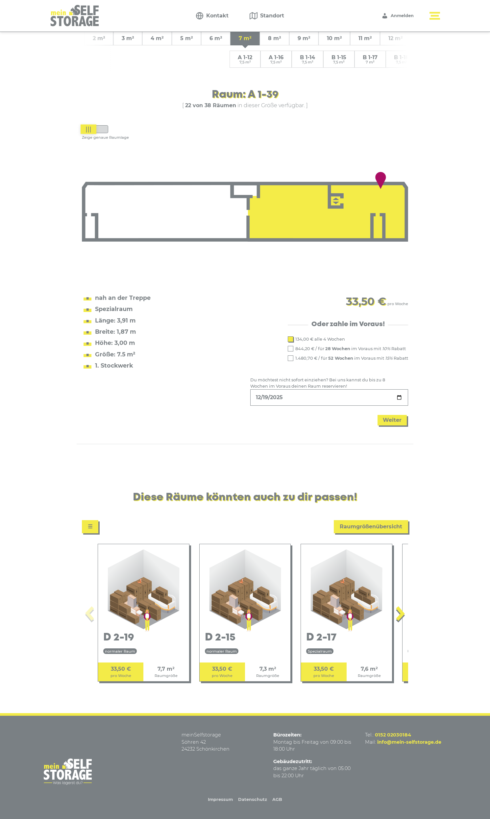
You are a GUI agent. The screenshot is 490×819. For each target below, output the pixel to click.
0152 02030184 (393, 735)
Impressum (220, 799)
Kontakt (217, 15)
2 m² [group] (99, 38)
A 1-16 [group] (276, 59)
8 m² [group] (274, 38)
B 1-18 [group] (401, 59)
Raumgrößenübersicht (371, 526)
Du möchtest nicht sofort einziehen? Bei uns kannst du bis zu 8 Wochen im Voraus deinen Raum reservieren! (317, 383)
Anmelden (397, 15)
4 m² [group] (157, 38)
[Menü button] (434, 16)
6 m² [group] (215, 38)
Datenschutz (252, 799)
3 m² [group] (128, 38)
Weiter (392, 420)
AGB (277, 799)
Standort (272, 15)
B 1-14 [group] (307, 59)
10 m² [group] (334, 38)
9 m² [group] (304, 38)
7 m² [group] (245, 38)
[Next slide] (400, 615)
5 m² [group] (186, 38)
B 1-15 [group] (338, 59)
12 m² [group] (395, 38)
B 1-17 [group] (370, 59)
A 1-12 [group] (245, 59)
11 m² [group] (365, 38)
